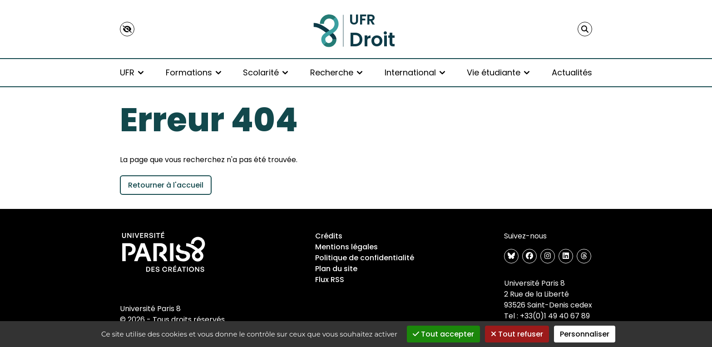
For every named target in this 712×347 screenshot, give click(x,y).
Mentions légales (346, 247)
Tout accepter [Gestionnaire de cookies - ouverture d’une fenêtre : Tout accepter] (443, 334)
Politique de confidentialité (364, 258)
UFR (131, 72)
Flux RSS (329, 279)
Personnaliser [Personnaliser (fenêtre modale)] (584, 334)
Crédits (328, 236)
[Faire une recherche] (585, 29)
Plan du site (336, 268)
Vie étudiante (498, 72)
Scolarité (265, 72)
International (415, 72)
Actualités (572, 72)
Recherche (336, 72)
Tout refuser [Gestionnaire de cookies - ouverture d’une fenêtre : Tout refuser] (517, 334)
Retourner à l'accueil (165, 185)
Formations (193, 72)
